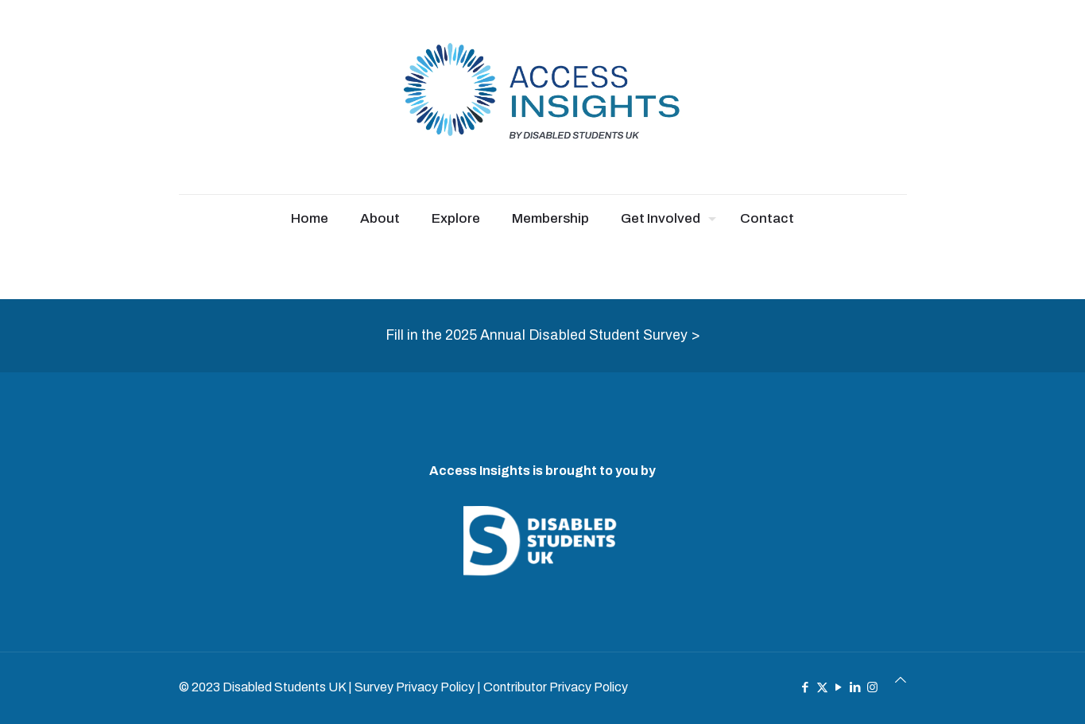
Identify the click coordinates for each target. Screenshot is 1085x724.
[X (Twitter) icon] (822, 687)
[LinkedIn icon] (856, 687)
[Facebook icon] (806, 687)
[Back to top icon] (900, 680)
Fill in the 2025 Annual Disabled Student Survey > (543, 335)
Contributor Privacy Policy (555, 687)
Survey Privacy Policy (415, 687)
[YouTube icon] (839, 687)
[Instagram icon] (872, 687)
